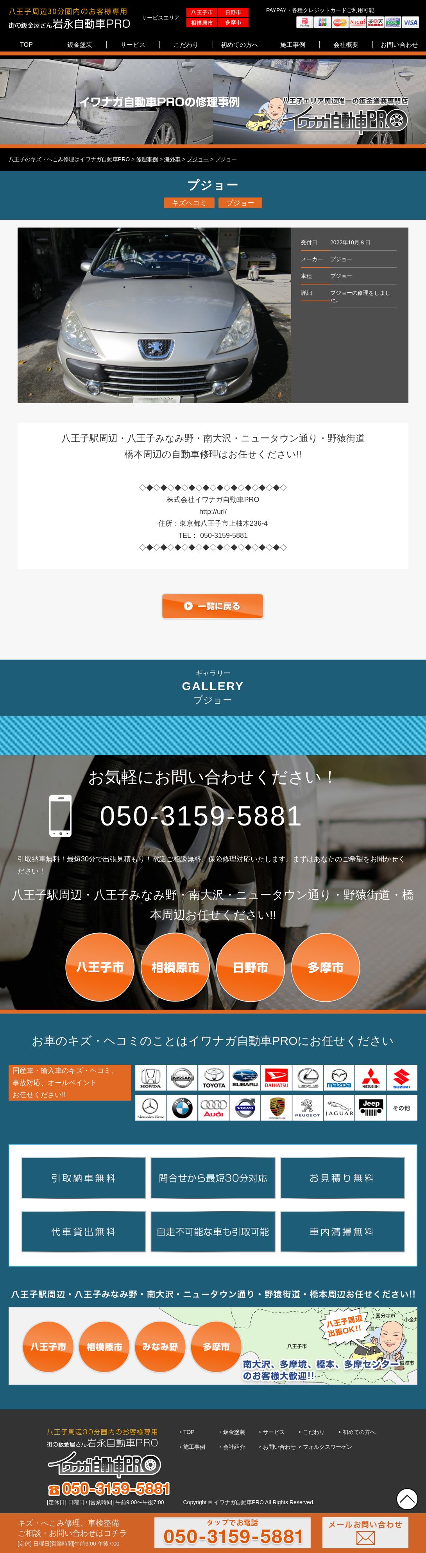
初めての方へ (359, 1432)
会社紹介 (234, 1447)
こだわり (314, 1432)
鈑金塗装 (234, 1432)
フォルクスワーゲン (327, 1447)
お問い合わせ (279, 1447)
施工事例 (194, 1447)
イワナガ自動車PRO (239, 1502)
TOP (189, 1432)
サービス (274, 1432)
